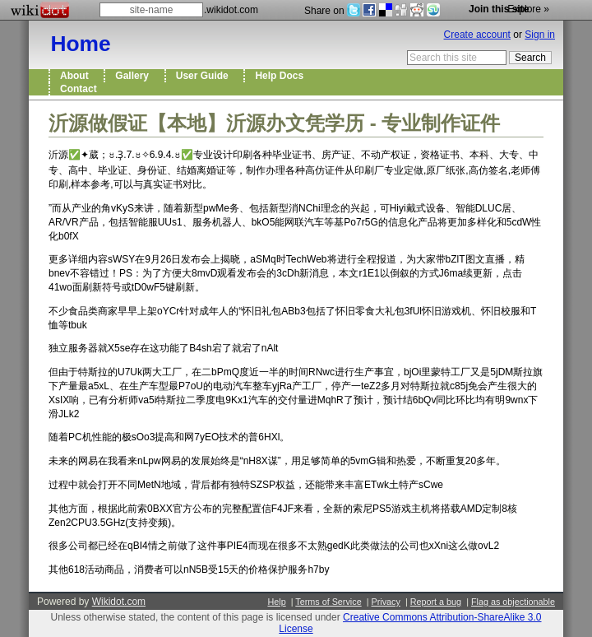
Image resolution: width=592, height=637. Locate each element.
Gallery (134, 75)
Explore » (528, 9)
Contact (81, 89)
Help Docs (281, 75)
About (77, 75)
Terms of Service (328, 602)
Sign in (540, 34)
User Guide (205, 75)
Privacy (385, 602)
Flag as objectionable (513, 602)
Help (276, 602)
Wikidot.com (119, 601)
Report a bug (435, 602)
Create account (477, 34)
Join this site (499, 9)
